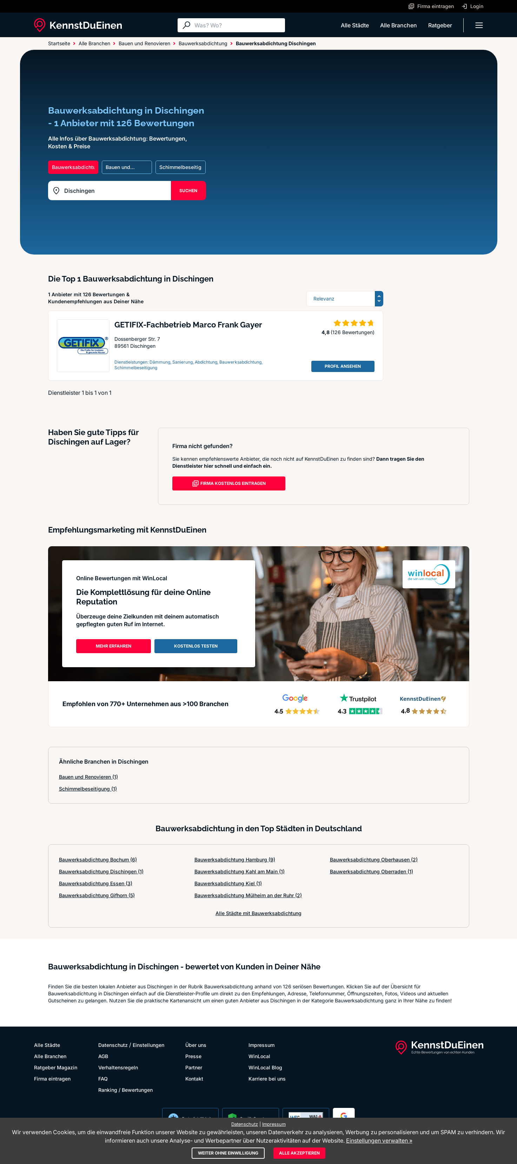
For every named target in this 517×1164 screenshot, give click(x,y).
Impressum (261, 1045)
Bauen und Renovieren (88, 777)
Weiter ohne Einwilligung (228, 1153)
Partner (193, 1067)
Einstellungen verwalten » (379, 1140)
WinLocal (259, 1056)
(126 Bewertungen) (353, 332)
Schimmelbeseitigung (88, 789)
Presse (193, 1056)
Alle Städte (355, 25)
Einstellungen (148, 1045)
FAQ (103, 1079)
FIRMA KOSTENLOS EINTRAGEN (229, 483)
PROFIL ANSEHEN (343, 366)
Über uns (195, 1045)
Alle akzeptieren (299, 1153)
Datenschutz (113, 1045)
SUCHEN (188, 190)
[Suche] (237, 25)
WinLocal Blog (265, 1067)
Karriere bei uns (267, 1079)
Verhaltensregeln (118, 1067)
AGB (103, 1056)
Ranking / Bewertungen (125, 1090)
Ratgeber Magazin (55, 1067)
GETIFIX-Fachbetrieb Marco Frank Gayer (188, 324)
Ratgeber (440, 25)
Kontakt (194, 1079)
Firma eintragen (52, 1079)
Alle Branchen (398, 25)
